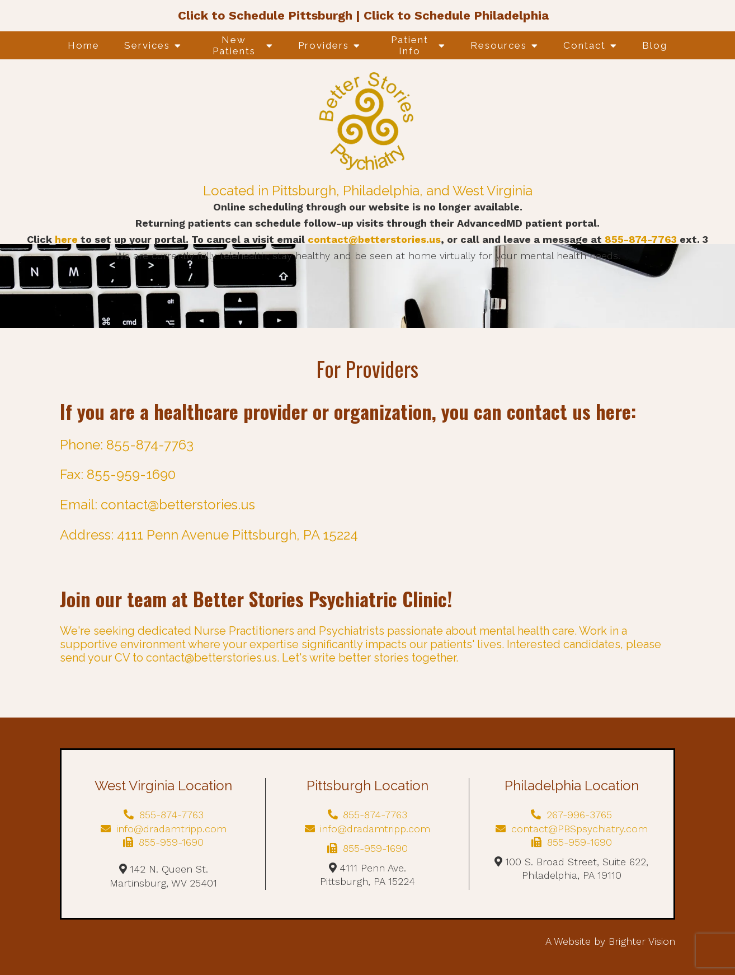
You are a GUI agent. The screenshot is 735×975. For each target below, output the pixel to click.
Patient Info (409, 45)
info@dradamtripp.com (164, 829)
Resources (498, 45)
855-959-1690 (163, 842)
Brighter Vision (642, 941)
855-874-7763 (642, 239)
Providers (323, 45)
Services (147, 45)
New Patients (234, 45)
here (66, 239)
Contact (584, 45)
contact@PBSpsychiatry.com (572, 829)
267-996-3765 (571, 815)
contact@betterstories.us (374, 239)
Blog (654, 45)
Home (84, 45)
